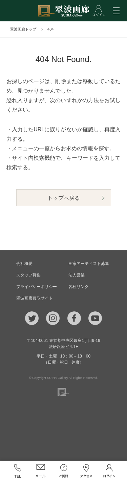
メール (40, 471)
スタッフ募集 (28, 275)
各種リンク (78, 286)
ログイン (109, 471)
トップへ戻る (63, 198)
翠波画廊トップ (23, 29)
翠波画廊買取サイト (34, 298)
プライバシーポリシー (36, 286)
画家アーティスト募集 (88, 263)
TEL (17, 471)
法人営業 (76, 275)
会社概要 (24, 263)
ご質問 (63, 471)
